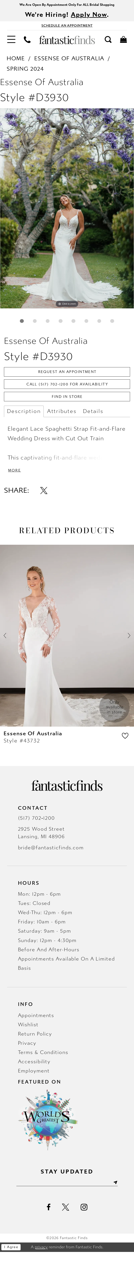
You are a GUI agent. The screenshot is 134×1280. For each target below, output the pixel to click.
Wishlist (28, 1051)
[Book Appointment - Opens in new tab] (67, 28)
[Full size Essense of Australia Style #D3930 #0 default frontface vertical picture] (67, 211)
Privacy (27, 1070)
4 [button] (67, 324)
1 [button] (24, 324)
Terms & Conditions (43, 1079)
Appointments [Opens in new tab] (36, 1042)
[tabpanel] (67, 211)
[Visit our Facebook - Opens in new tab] (48, 1235)
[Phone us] (27, 43)
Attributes (61, 436)
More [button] (15, 496)
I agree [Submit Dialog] (13, 1275)
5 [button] (81, 324)
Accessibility (34, 1088)
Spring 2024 (25, 71)
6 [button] (95, 324)
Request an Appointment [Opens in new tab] (67, 391)
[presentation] (67, 662)
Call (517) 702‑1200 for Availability (67, 405)
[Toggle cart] (123, 43)
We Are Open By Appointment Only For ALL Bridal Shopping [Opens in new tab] (67, 5)
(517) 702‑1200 (36, 845)
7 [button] (110, 324)
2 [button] (38, 324)
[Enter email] (67, 1210)
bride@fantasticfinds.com (51, 874)
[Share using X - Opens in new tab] (44, 517)
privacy (41, 1275)
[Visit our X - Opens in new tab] (66, 1235)
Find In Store (67, 420)
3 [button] (52, 324)
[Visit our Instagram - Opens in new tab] (84, 1235)
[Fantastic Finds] (67, 43)
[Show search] (108, 43)
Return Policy (35, 1061)
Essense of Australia (69, 61)
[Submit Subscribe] (123, 1210)
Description (24, 436)
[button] (11, 43)
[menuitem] (11, 43)
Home (16, 61)
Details (93, 436)
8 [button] (67, 339)
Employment (34, 1098)
